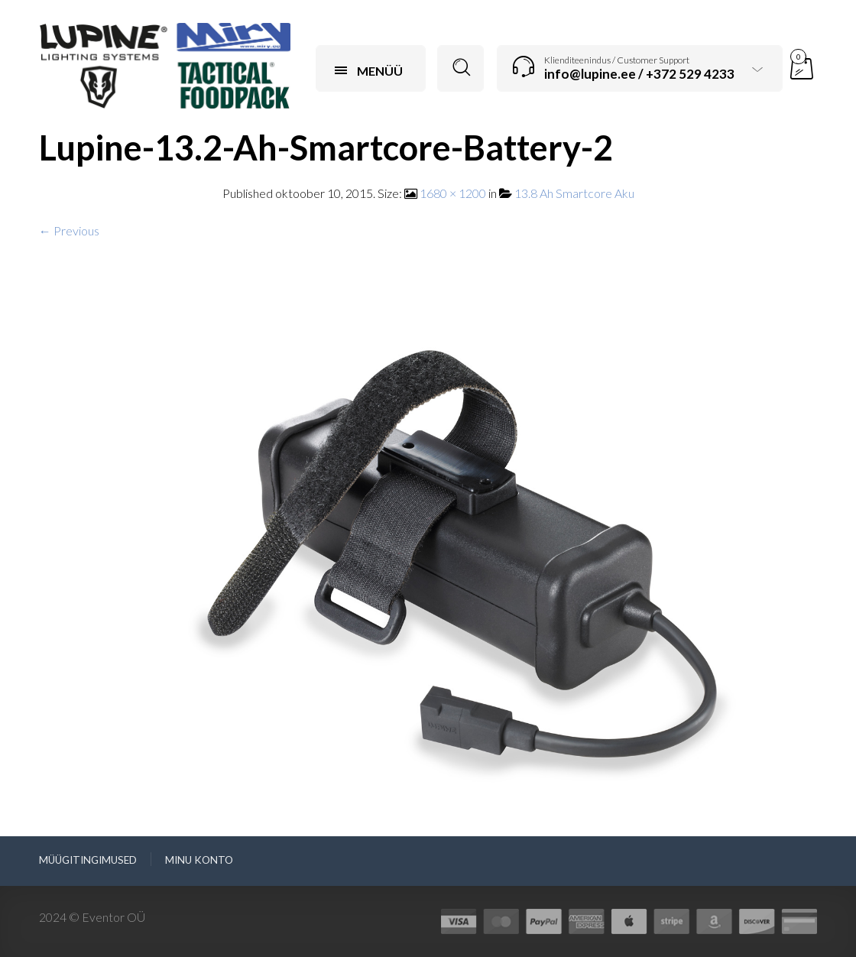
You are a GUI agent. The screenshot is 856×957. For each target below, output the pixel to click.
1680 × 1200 (453, 193)
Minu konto (199, 860)
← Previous (69, 230)
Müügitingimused (88, 860)
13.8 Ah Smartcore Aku (574, 193)
